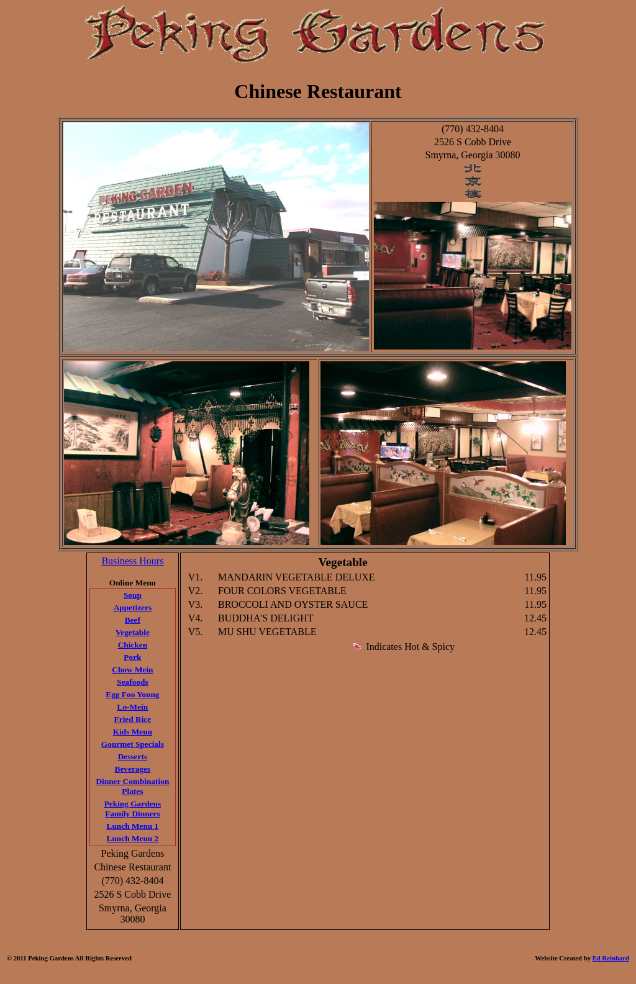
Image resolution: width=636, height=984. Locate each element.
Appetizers (133, 607)
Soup (133, 595)
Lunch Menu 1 (133, 826)
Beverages (133, 769)
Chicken (132, 644)
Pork (132, 657)
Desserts (132, 756)
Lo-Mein (132, 706)
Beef (132, 620)
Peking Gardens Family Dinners (132, 808)
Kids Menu (132, 731)
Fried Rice (133, 719)
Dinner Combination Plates (132, 786)
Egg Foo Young (132, 694)
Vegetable (133, 632)
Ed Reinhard (611, 958)
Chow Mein (132, 669)
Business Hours (132, 561)
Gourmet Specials (132, 744)
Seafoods (132, 682)
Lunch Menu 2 (133, 838)
